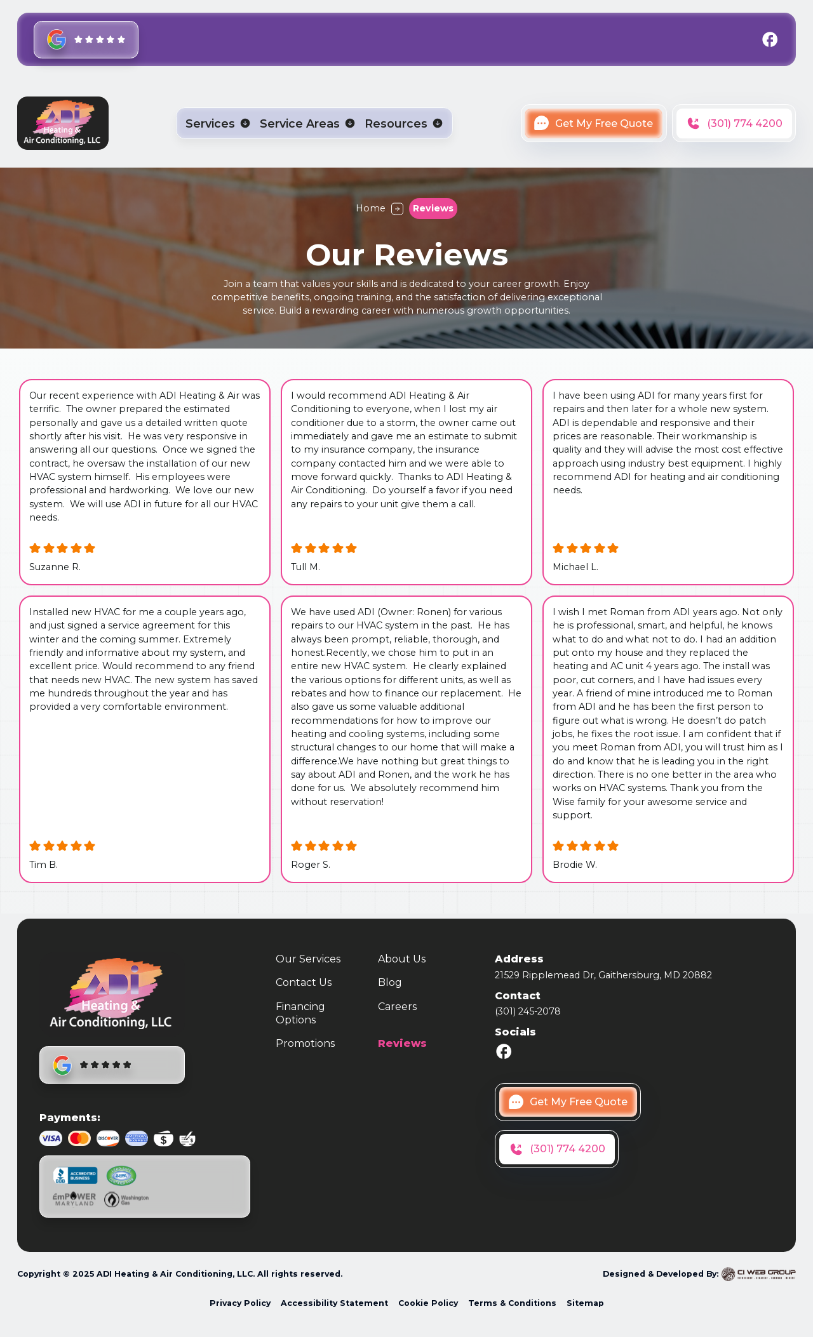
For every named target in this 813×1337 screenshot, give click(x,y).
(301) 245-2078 (528, 1011)
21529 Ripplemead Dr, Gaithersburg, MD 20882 (603, 975)
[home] (63, 123)
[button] (218, 123)
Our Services (308, 959)
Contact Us (304, 982)
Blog (390, 982)
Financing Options (300, 1013)
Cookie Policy (428, 1303)
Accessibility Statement (334, 1303)
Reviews (402, 1043)
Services (210, 123)
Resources (396, 123)
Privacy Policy (240, 1303)
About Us (402, 959)
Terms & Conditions (512, 1303)
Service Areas (300, 123)
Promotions (305, 1043)
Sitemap (585, 1303)
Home (371, 208)
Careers (397, 1007)
